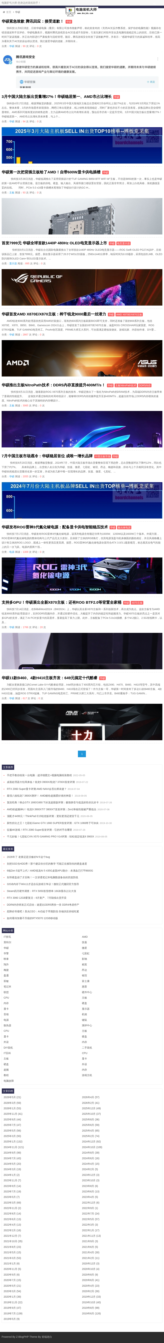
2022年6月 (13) (12, 1219)
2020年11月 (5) (12, 1269)
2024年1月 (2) (12, 1174)
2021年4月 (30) (90, 1252)
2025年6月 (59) (90, 1124)
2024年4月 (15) (90, 1163)
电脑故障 (9, 1080)
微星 (84, 947)
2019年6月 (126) (91, 1313)
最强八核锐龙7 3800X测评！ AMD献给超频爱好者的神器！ (40, 795)
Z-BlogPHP (22, 1336)
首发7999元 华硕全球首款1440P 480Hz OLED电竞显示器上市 (54, 243)
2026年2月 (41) (90, 1102)
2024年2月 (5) (90, 1169)
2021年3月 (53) (12, 1258)
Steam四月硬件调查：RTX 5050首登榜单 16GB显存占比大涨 (41, 891)
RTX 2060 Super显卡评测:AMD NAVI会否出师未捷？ (37, 788)
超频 (6, 1069)
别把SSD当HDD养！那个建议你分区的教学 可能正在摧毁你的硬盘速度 (47, 863)
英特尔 (7, 942)
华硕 (68, 21)
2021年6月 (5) (90, 1246)
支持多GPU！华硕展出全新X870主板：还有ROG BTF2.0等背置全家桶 (61, 602)
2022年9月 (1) (90, 1208)
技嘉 (84, 942)
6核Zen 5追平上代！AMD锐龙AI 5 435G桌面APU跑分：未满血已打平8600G (50, 870)
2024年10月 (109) (92, 1147)
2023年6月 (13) (90, 1191)
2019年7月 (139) (13, 1313)
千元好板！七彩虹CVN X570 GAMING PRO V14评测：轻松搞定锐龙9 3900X (50, 836)
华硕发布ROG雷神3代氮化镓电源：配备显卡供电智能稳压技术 (55, 527)
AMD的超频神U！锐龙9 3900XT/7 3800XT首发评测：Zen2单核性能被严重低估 (51, 809)
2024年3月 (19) (12, 1169)
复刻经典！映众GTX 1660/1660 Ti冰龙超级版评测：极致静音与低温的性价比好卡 (53, 802)
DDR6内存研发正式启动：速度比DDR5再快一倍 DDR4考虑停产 (43, 904)
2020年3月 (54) (12, 1291)
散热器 (7, 1025)
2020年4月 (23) (90, 1285)
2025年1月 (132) (13, 1141)
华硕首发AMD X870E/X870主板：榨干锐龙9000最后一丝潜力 (54, 314)
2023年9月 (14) (12, 1186)
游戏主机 (87, 1075)
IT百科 (7, 1053)
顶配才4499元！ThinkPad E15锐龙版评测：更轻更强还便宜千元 (43, 816)
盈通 (6, 975)
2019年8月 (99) (90, 1307)
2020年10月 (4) (90, 1269)
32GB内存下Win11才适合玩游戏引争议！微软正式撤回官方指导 (43, 884)
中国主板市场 (102, 456)
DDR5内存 (145, 385)
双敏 (6, 981)
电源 (11, 551)
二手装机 (87, 1047)
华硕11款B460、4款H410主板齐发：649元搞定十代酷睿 (49, 678)
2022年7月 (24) (90, 1213)
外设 (6, 1042)
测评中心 (87, 1025)
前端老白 (47, 1336)
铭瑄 (84, 975)
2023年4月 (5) (90, 1196)
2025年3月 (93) (12, 1136)
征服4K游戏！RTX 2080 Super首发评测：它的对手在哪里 (39, 829)
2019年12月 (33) (91, 1296)
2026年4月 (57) (90, 1097)
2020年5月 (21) (12, 1285)
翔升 (6, 964)
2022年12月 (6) (90, 1202)
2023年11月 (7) (12, 1180)
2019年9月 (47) (12, 1307)
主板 (11, 192)
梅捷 (6, 970)
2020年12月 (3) (90, 1263)
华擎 (6, 953)
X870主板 (137, 602)
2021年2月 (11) (90, 1258)
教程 (6, 1075)
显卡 (6, 1008)
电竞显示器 (123, 243)
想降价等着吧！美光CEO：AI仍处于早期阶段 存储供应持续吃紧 (43, 911)
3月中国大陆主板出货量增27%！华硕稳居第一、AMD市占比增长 (57, 96)
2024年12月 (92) (91, 1141)
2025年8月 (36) (90, 1119)
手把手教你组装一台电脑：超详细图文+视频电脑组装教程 (39, 775)
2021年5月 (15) (12, 1252)
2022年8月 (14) (12, 1213)
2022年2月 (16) (12, 1230)
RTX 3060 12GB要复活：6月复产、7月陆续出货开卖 (36, 897)
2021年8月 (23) (12, 1246)
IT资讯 (7, 936)
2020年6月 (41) (90, 1280)
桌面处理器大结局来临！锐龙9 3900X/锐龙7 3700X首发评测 (41, 782)
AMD (85, 936)
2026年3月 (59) (12, 1102)
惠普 (84, 986)
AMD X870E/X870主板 (129, 314)
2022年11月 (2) (12, 1208)
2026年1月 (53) (12, 1108)
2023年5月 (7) (12, 1196)
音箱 (6, 1014)
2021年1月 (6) (12, 1263)
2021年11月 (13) (91, 1235)
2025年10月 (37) (91, 1113)
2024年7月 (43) (12, 1158)
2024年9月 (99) (12, 1152)
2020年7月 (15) (12, 1280)
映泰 (6, 958)
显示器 (13, 263)
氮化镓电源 (124, 527)
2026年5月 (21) (12, 1097)
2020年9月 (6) (12, 1274)
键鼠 (84, 1019)
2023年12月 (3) (90, 1174)
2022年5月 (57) (90, 1219)
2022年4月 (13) (12, 1224)
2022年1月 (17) (90, 1230)
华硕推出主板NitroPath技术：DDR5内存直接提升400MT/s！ (53, 385)
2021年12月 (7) (12, 1235)
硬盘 (84, 1003)
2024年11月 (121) (14, 1147)
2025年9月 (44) (12, 1119)
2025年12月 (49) (91, 1108)
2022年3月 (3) (90, 1224)
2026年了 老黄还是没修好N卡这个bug (28, 856)
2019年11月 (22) (13, 1302)
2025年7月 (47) (12, 1124)
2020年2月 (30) (90, 1291)
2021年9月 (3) (90, 1241)
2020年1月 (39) (12, 1296)
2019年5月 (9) (12, 1318)
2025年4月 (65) (90, 1130)
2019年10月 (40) (91, 1302)
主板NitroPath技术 (125, 385)
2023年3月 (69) (12, 1202)
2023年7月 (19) (12, 1191)
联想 (6, 992)
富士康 (86, 981)
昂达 (84, 970)
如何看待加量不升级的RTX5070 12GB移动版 (32, 918)
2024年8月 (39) (90, 1152)
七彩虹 (86, 953)
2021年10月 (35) (13, 1241)
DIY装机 (8, 1047)
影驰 (84, 958)
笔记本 (7, 986)
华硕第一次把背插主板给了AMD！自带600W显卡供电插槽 (51, 172)
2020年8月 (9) (90, 1274)
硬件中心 (87, 992)
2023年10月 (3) (90, 1180)
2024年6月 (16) (90, 1158)
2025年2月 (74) (90, 1136)
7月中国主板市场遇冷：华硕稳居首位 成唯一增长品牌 (47, 456)
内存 (6, 1003)
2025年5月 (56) (12, 1130)
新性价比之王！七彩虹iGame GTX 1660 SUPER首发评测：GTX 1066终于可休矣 (53, 823)
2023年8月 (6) (90, 1186)
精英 (84, 964)
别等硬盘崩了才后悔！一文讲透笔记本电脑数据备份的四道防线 (42, 877)
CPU (6, 997)
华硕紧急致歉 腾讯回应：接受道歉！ (33, 21)
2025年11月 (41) (13, 1113)
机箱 (84, 1014)
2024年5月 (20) (12, 1163)
